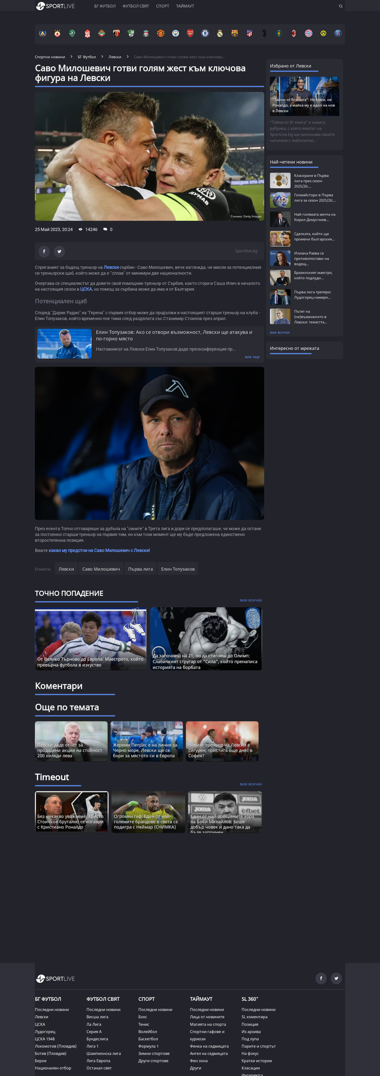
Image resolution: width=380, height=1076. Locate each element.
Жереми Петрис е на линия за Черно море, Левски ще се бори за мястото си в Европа (145, 750)
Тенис (143, 1024)
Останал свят (99, 1068)
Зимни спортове (154, 1053)
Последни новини (52, 1009)
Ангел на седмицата (209, 1053)
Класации (251, 1068)
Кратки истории (257, 1060)
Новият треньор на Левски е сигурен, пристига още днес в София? (220, 750)
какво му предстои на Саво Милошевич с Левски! (99, 550)
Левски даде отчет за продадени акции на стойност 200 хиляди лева (69, 750)
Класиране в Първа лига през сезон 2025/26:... (311, 181)
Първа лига (140, 569)
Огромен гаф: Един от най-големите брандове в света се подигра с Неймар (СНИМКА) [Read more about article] (146, 821)
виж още (252, 356)
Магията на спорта (208, 1024)
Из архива (251, 1031)
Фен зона (199, 1060)
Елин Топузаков (178, 569)
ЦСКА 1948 (45, 1039)
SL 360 (250, 998)
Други (195, 1068)
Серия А (94, 1031)
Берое (41, 1060)
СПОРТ (146, 999)
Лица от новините (207, 1016)
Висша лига (97, 1016)
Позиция (250, 1024)
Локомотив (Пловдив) (56, 1046)
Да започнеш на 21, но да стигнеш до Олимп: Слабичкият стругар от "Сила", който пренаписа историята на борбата (205, 661)
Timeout (52, 777)
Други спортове (153, 1060)
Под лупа (250, 1039)
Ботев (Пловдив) (50, 1053)
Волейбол (147, 1031)
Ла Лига (94, 1024)
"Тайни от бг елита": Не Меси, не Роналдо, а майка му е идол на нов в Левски (303, 105)
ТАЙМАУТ (201, 999)
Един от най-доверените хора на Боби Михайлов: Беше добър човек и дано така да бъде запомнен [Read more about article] (222, 824)
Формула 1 (148, 1046)
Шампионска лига (104, 1053)
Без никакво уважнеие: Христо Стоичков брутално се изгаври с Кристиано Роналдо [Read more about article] (70, 821)
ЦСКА (86, 289)
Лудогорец (45, 1031)
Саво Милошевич (101, 569)
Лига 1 (93, 1046)
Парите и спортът (259, 1046)
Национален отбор (53, 1068)
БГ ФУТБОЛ (105, 6)
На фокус (250, 1053)
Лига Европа (98, 1060)
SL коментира (255, 1016)
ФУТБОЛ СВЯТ (103, 999)
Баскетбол (148, 1039)
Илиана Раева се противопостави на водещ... (311, 258)
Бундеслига (97, 1039)
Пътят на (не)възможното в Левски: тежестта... (310, 316)
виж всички (280, 332)
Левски (111, 267)
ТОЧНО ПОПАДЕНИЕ (69, 593)
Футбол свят (136, 6)
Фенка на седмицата (209, 1046)
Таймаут (185, 6)
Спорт (162, 6)
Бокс (142, 1016)
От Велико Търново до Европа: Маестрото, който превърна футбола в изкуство (90, 662)
